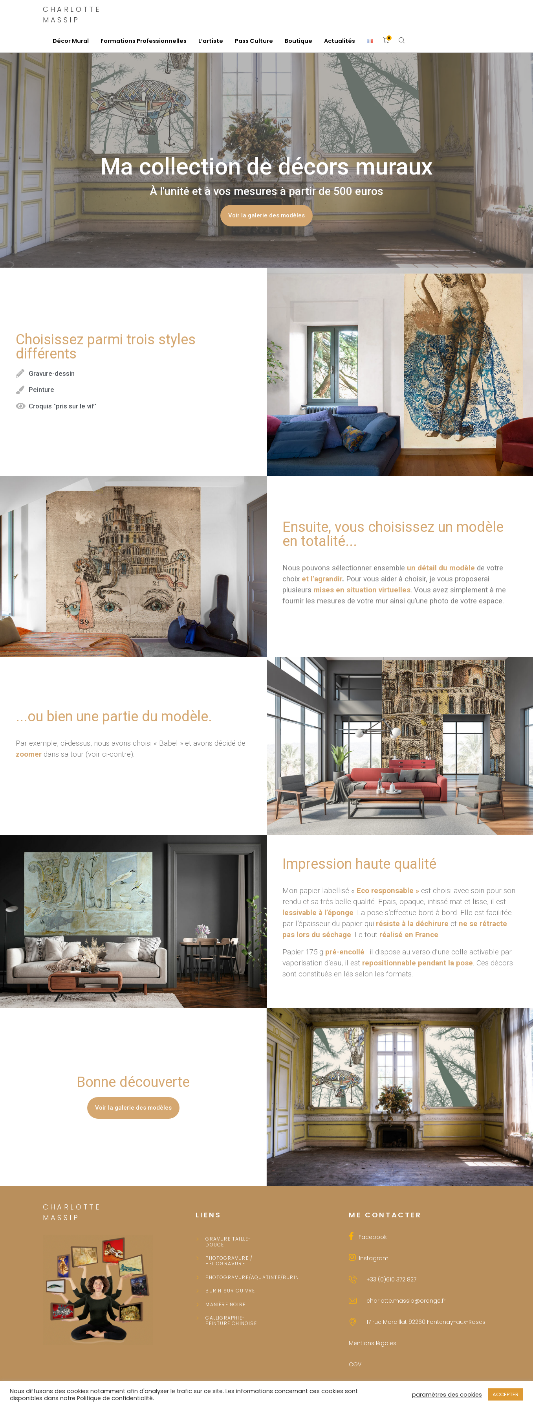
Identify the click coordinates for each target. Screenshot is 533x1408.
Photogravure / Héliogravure (229, 1261)
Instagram (372, 1258)
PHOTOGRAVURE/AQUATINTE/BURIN (232, 1277)
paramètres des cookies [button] (447, 1394)
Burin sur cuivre (230, 1291)
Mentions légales (372, 1343)
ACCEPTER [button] (505, 1394)
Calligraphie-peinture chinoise (230, 1321)
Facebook (370, 1237)
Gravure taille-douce (228, 1242)
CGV (355, 1364)
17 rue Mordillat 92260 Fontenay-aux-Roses (425, 1322)
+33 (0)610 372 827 (391, 1279)
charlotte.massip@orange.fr (405, 1301)
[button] (266, 215)
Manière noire (225, 1304)
